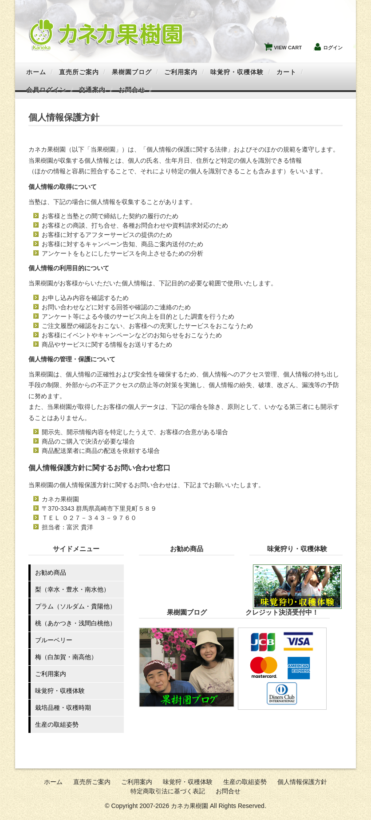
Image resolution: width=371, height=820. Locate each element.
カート (286, 72)
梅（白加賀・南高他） (66, 656)
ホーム (36, 72)
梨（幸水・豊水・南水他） (72, 589)
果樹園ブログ (132, 72)
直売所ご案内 (79, 72)
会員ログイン (46, 89)
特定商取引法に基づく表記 (167, 791)
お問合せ (131, 89)
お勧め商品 (50, 572)
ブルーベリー (53, 640)
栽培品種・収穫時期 (63, 707)
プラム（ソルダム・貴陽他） (75, 606)
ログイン (333, 47)
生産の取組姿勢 (57, 724)
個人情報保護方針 (302, 781)
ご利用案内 (180, 72)
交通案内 (92, 89)
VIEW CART (284, 45)
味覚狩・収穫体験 (237, 72)
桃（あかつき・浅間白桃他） (75, 623)
